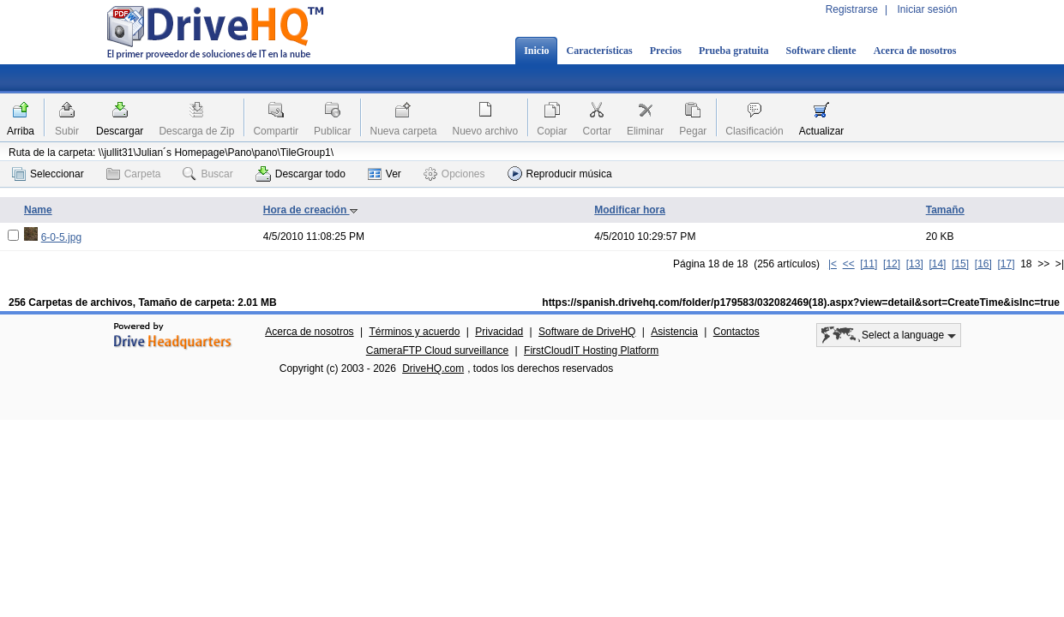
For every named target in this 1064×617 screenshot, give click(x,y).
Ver (384, 174)
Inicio (536, 51)
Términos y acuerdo (414, 332)
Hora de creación (310, 210)
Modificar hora (629, 210)
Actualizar (822, 131)
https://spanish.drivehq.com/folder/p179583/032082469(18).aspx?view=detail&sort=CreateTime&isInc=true (801, 302)
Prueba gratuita (734, 51)
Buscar (207, 174)
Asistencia (674, 332)
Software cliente (821, 51)
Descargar (119, 131)
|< (832, 264)
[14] (937, 264)
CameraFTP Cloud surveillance (437, 350)
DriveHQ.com (433, 368)
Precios (666, 51)
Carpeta (133, 174)
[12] (891, 264)
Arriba (20, 131)
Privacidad (499, 332)
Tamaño (945, 210)
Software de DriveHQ (586, 332)
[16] (983, 264)
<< (849, 264)
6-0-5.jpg (61, 237)
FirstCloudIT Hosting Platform (591, 350)
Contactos (736, 332)
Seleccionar (48, 174)
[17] (1005, 264)
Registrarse (852, 9)
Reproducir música (560, 173)
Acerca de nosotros (915, 51)
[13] (914, 264)
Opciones (454, 174)
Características (599, 51)
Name (38, 210)
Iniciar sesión (927, 9)
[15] (960, 264)
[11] (868, 264)
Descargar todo (300, 174)
